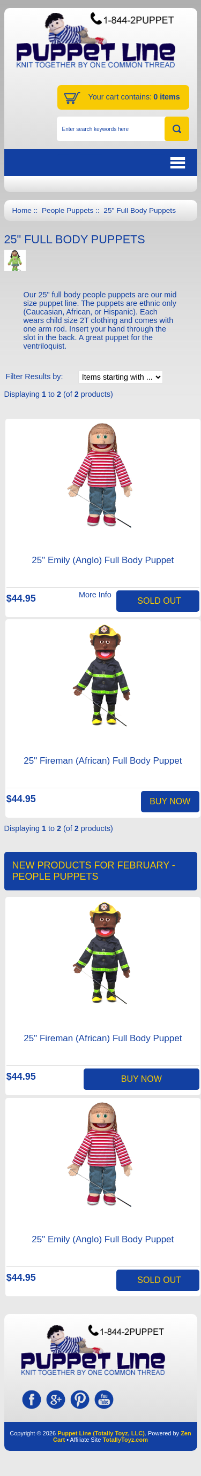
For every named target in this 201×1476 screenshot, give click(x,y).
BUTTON (123, 163)
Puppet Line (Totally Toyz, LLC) (101, 1433)
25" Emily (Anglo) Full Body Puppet (103, 560)
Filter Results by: (34, 376)
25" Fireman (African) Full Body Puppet (103, 761)
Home (22, 210)
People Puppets (67, 210)
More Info (95, 594)
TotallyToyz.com (125, 1439)
